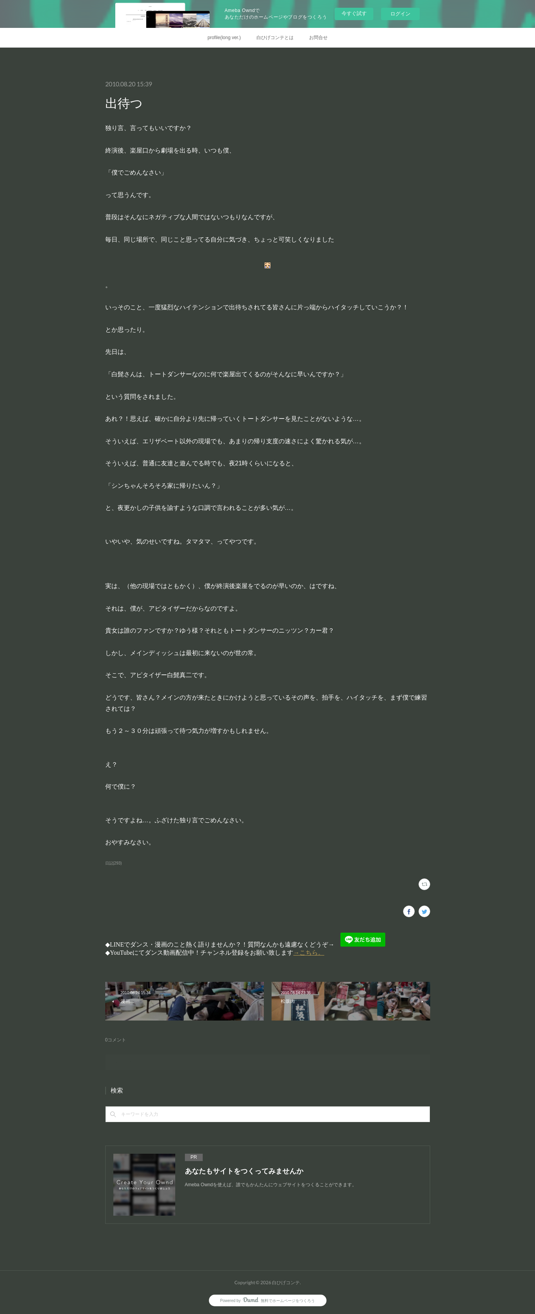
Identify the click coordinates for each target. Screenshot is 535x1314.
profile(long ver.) (224, 37)
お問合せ (318, 37)
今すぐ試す (354, 13)
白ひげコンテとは (275, 37)
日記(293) (113, 863)
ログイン (400, 14)
